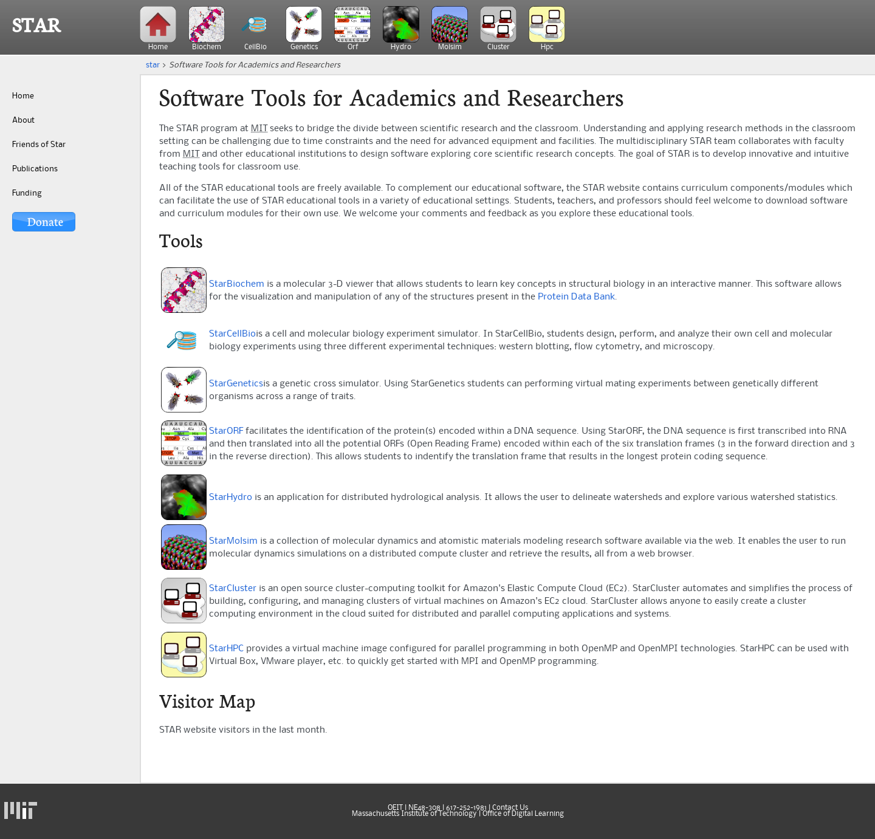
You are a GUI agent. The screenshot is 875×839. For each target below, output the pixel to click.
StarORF (226, 431)
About (23, 120)
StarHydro (230, 497)
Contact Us (510, 808)
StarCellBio (232, 334)
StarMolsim (233, 541)
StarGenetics (236, 384)
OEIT (395, 808)
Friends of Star (39, 144)
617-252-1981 (466, 808)
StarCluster (232, 588)
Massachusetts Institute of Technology (414, 814)
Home (23, 96)
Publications (35, 169)
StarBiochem (236, 284)
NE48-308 (424, 808)
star (153, 65)
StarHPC (226, 649)
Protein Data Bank (576, 297)
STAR (36, 26)
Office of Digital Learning (523, 814)
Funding (26, 193)
